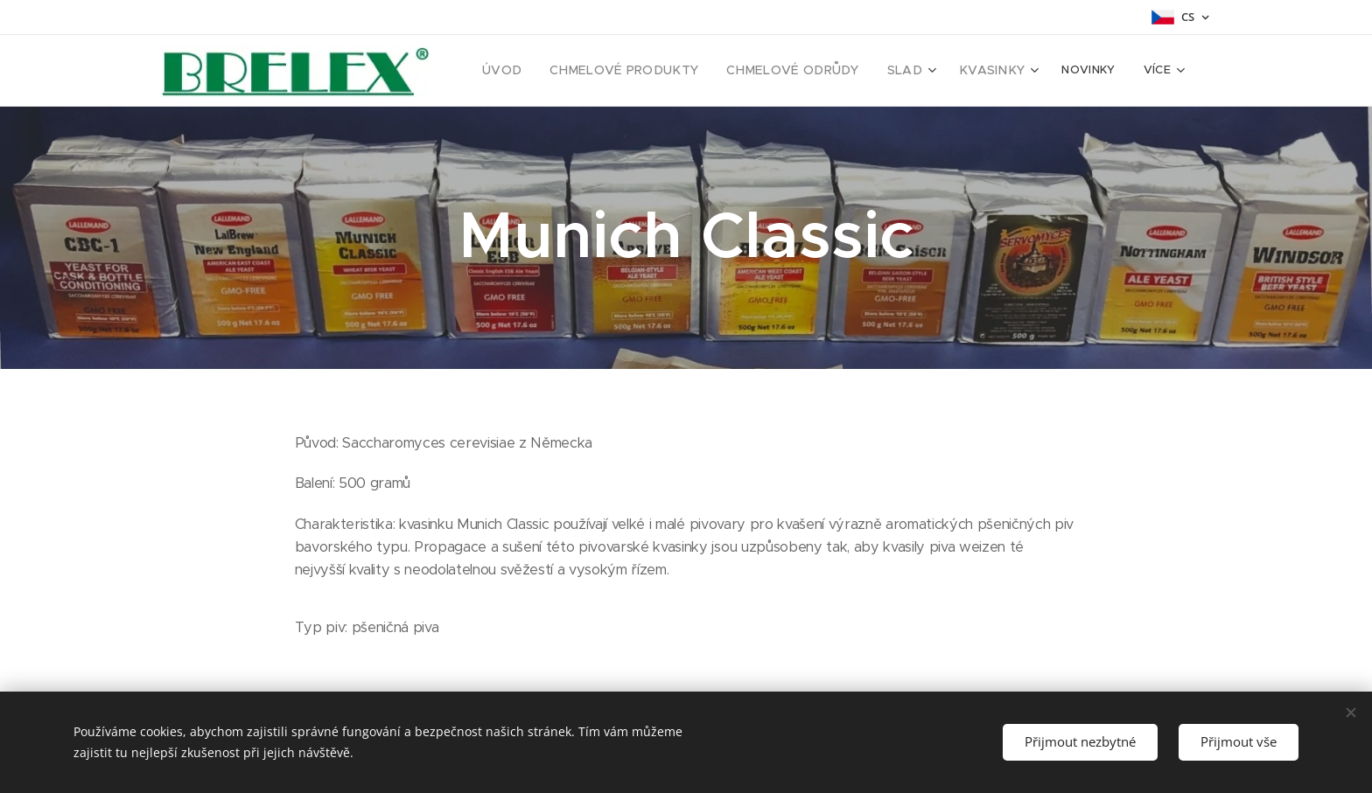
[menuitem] (541, 71)
